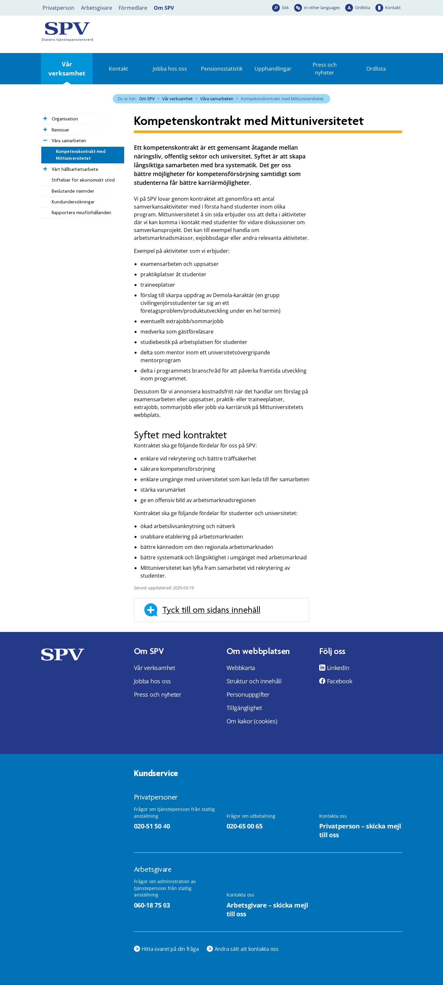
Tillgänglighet (244, 708)
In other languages (322, 7)
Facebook (339, 681)
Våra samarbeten (216, 99)
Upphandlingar (273, 68)
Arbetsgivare (96, 7)
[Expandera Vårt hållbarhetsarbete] (44, 167)
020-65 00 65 (245, 826)
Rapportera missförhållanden (81, 212)
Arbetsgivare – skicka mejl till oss (267, 909)
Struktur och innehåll (254, 681)
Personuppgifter (248, 694)
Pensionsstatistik (221, 68)
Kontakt (393, 7)
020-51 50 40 (152, 826)
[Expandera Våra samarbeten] (44, 138)
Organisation (65, 119)
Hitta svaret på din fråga (170, 948)
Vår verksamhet (66, 68)
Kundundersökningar (73, 202)
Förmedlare (133, 7)
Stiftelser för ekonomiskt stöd (83, 180)
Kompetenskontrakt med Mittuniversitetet (80, 155)
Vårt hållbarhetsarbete (75, 169)
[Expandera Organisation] (44, 117)
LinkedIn (338, 668)
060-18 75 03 (152, 905)
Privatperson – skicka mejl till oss (360, 830)
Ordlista (362, 7)
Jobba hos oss (170, 68)
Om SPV (164, 7)
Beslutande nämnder (73, 191)
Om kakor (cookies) (252, 721)
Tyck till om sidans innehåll (211, 610)
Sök (285, 7)
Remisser (60, 130)
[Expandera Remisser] (44, 128)
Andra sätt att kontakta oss (247, 948)
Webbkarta (241, 668)
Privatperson (58, 7)
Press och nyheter (325, 68)
